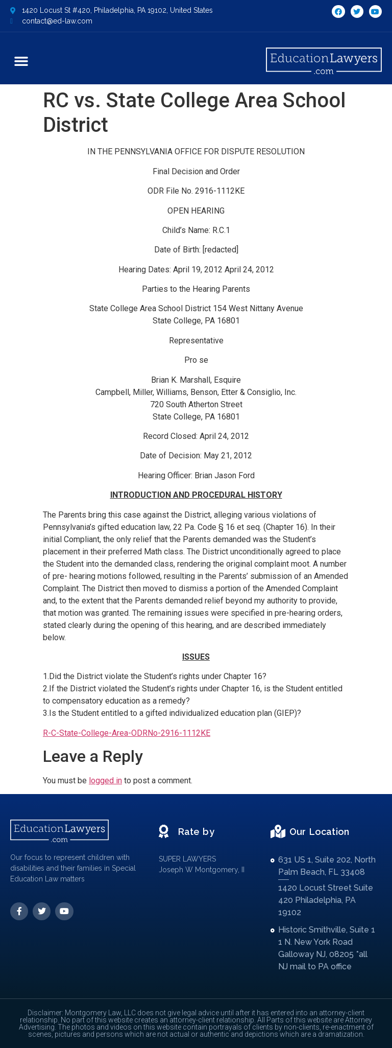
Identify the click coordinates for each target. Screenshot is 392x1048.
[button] (21, 61)
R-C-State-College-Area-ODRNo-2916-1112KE (126, 733)
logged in (105, 780)
